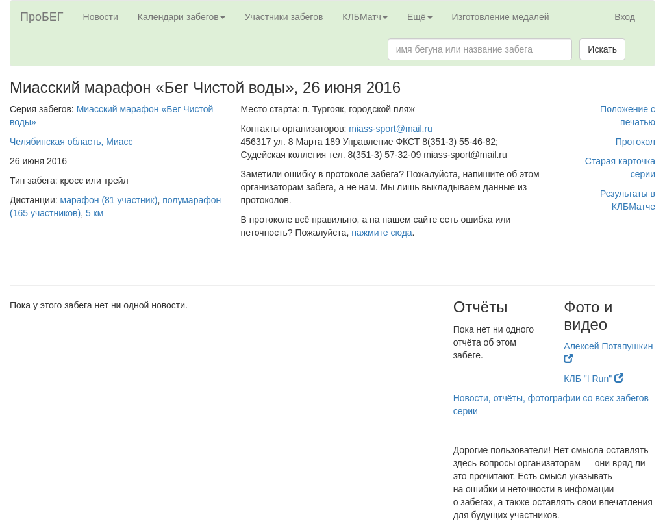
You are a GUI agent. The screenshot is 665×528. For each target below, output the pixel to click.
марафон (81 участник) (109, 200)
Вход (624, 17)
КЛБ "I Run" (593, 378)
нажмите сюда (381, 232)
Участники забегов (284, 17)
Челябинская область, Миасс (71, 141)
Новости (100, 17)
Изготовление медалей (500, 17)
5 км (94, 213)
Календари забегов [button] (181, 17)
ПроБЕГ (42, 16)
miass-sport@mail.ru (391, 128)
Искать (602, 49)
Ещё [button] (420, 17)
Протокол (635, 141)
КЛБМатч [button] (365, 17)
